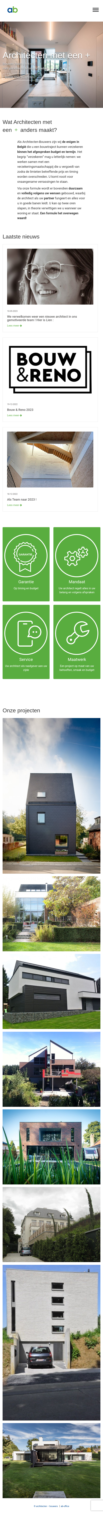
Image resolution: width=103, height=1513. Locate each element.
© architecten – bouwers (46, 1506)
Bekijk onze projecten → (22, 77)
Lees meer (14, 325)
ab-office (65, 1506)
